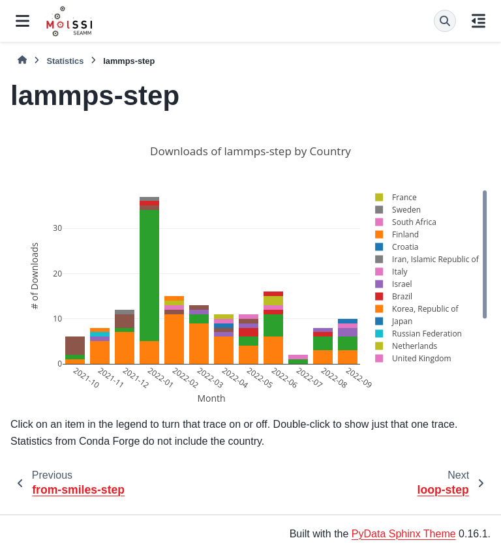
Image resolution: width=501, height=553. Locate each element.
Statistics (65, 61)
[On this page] (478, 21)
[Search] (445, 21)
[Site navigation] (22, 21)
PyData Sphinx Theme (404, 533)
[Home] (22, 60)
